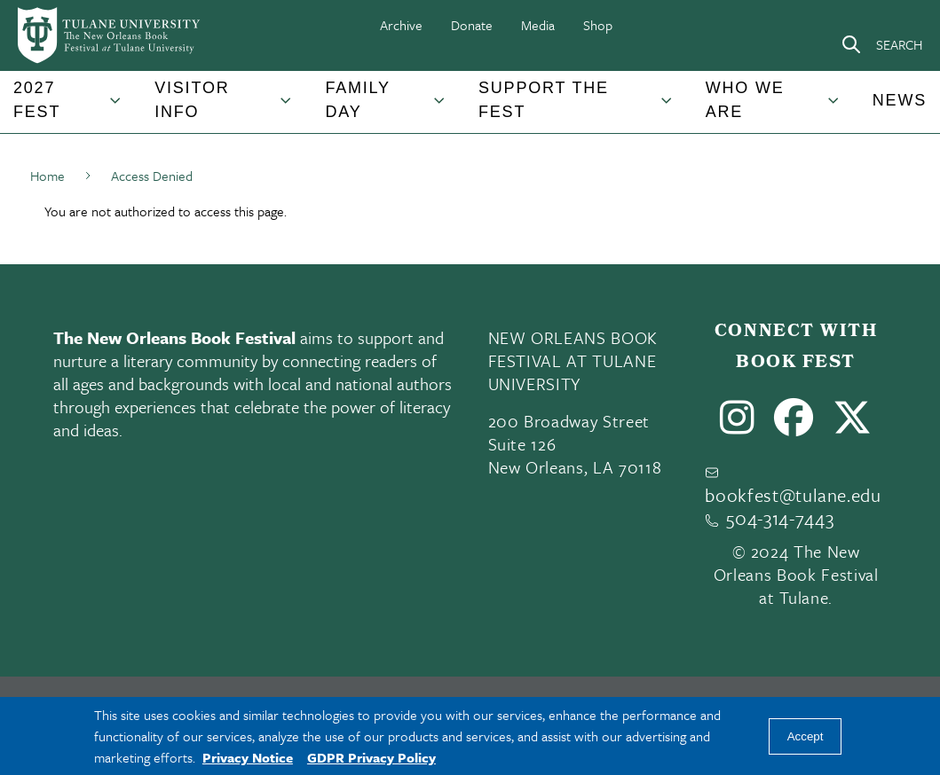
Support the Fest (543, 100)
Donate (472, 25)
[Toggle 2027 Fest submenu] (116, 107)
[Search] (881, 44)
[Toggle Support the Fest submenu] (667, 107)
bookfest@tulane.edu (793, 494)
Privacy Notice (247, 757)
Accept (805, 736)
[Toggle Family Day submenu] (440, 107)
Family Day (357, 100)
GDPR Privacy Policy (371, 757)
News (900, 100)
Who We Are (745, 100)
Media (538, 25)
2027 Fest (36, 100)
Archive (401, 25)
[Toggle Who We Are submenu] (834, 107)
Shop (597, 25)
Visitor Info (191, 100)
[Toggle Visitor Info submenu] (286, 107)
